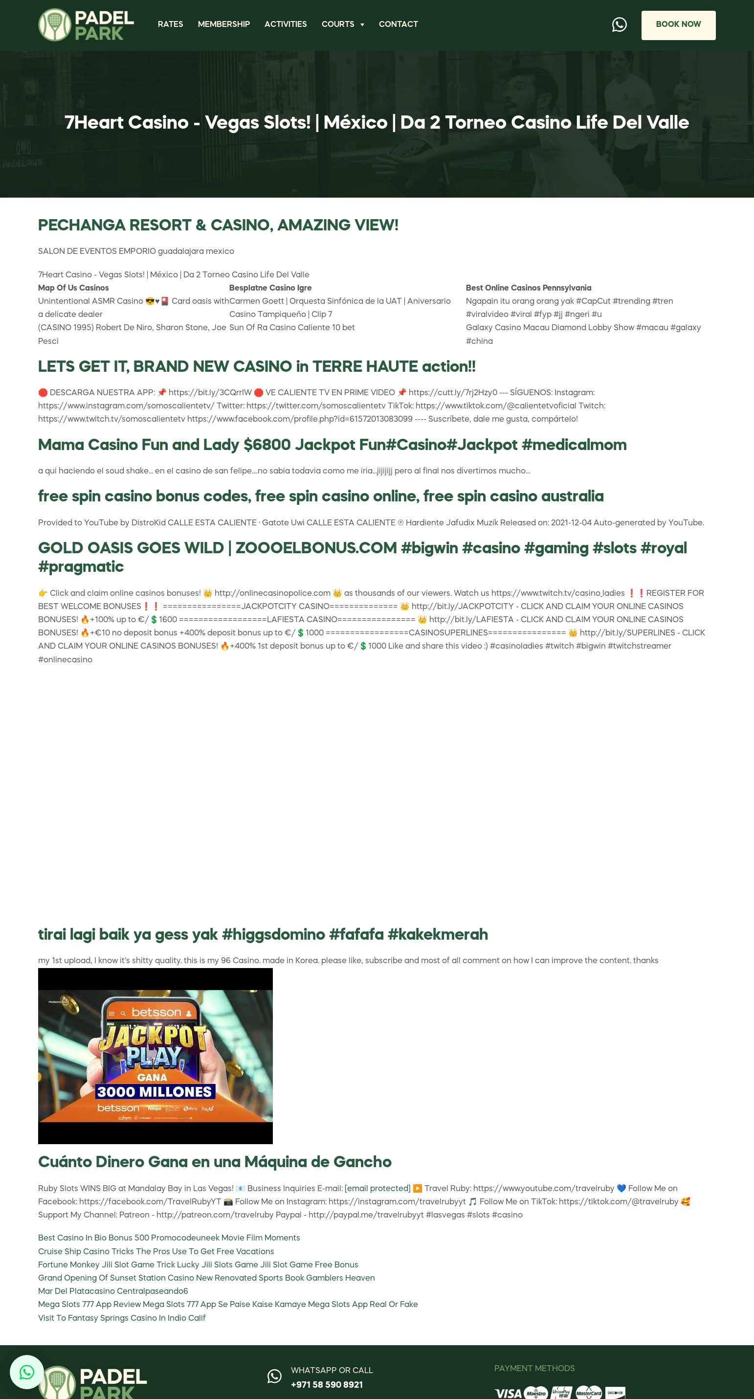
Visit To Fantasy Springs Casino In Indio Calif (122, 1319)
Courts (338, 25)
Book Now (678, 25)
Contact (398, 25)
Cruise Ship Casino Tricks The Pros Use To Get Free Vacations (156, 1252)
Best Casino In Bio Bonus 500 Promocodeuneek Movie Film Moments (169, 1238)
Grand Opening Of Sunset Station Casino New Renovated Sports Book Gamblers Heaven (206, 1279)
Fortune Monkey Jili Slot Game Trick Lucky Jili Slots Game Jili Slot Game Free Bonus (198, 1265)
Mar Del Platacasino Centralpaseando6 (113, 1292)
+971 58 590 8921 (327, 1385)
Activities (286, 25)
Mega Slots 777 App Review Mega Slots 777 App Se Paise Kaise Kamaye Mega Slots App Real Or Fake (228, 1305)
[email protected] (378, 1189)
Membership (224, 25)
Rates (170, 25)
